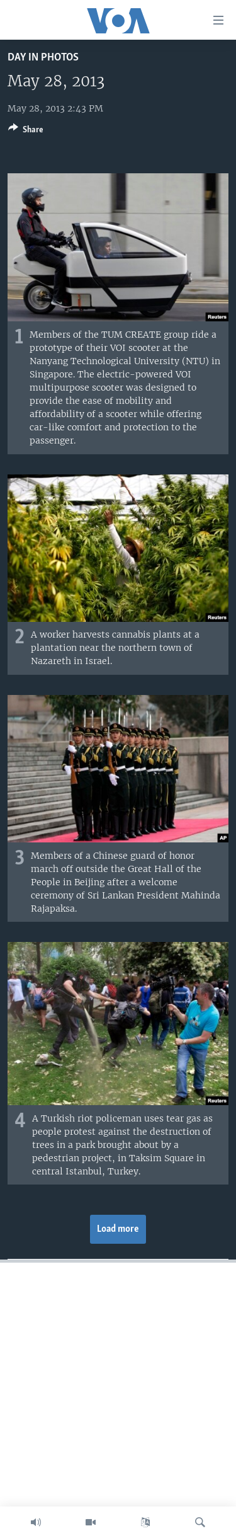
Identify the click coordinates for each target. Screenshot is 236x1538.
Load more (118, 1229)
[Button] (25, 132)
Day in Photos (43, 57)
